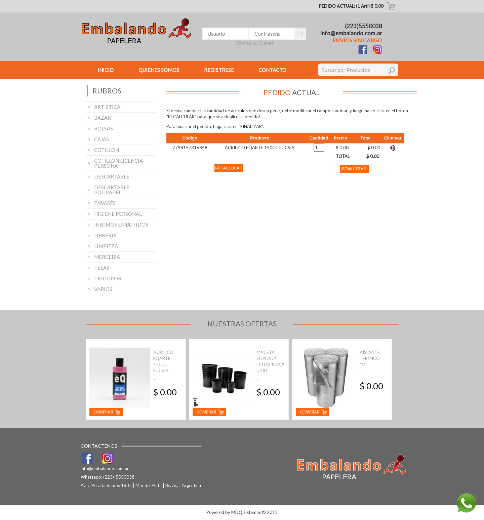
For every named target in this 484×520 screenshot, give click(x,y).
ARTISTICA (107, 107)
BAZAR (102, 118)
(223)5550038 (363, 26)
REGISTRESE (219, 70)
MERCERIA (107, 257)
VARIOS (103, 289)
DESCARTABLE (111, 176)
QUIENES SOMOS (158, 70)
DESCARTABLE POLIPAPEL (111, 189)
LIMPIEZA (106, 246)
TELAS (101, 268)
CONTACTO (272, 70)
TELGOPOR (107, 278)
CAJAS (101, 139)
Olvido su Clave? (255, 43)
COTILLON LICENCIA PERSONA (118, 163)
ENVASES (105, 203)
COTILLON (106, 150)
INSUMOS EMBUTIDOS (121, 225)
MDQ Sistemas (246, 512)
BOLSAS (103, 128)
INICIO (105, 70)
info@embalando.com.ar (351, 33)
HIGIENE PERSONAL (118, 214)
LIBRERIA (105, 235)
